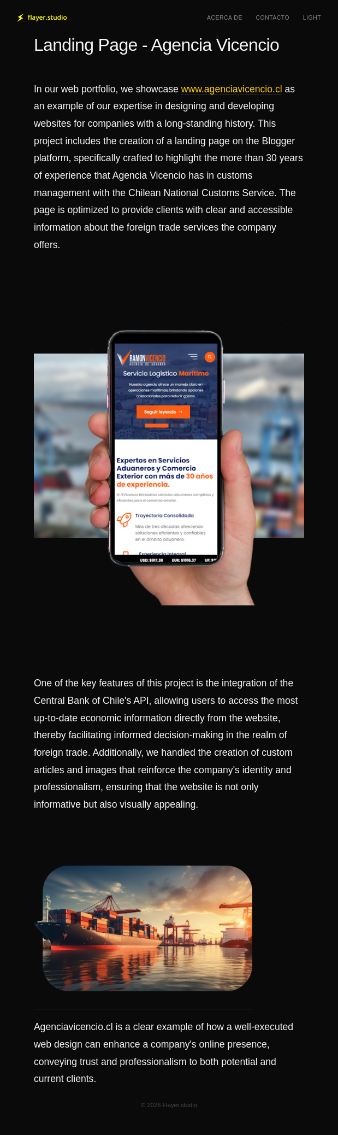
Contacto (273, 18)
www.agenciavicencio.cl (231, 89)
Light (312, 18)
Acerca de (224, 18)
